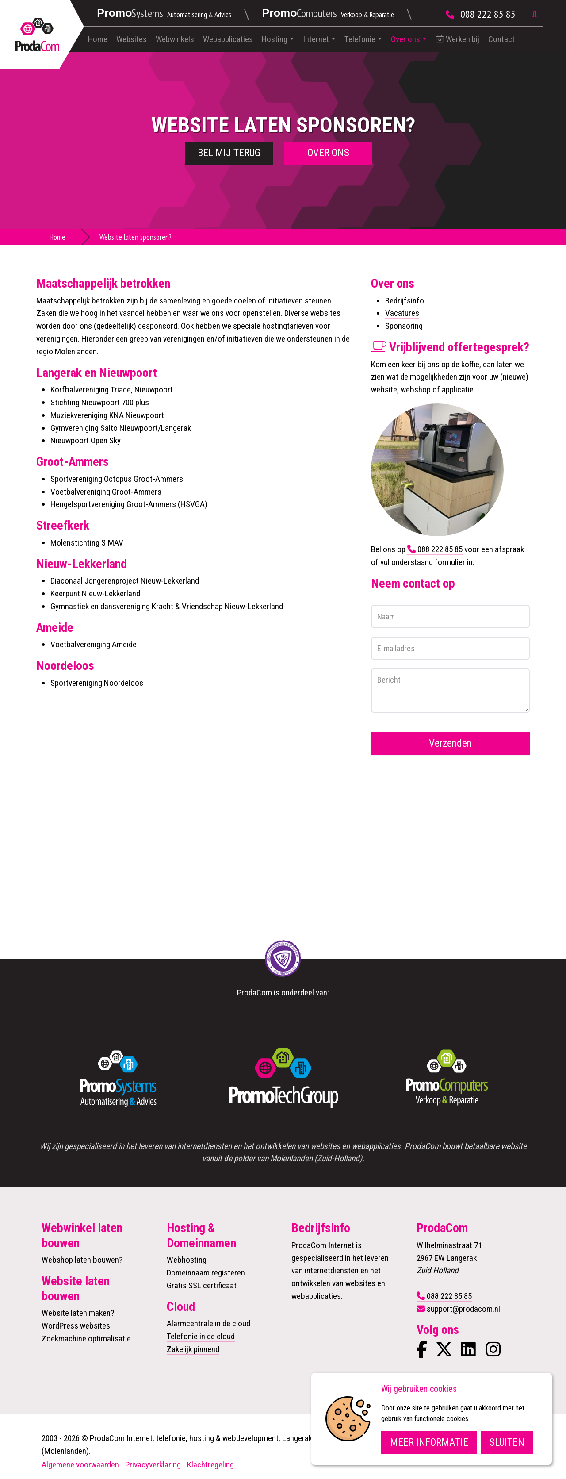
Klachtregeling (210, 1465)
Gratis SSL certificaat (202, 1285)
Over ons (405, 39)
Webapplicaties (228, 39)
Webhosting (187, 1260)
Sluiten (507, 1442)
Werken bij (457, 39)
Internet (316, 39)
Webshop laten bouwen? (82, 1260)
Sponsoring (404, 326)
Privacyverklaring (153, 1465)
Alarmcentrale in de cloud (208, 1323)
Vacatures (402, 313)
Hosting (274, 39)
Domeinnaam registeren (206, 1273)
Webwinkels (175, 39)
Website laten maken (76, 1313)
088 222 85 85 (488, 14)
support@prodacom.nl (463, 1309)
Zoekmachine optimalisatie (86, 1338)
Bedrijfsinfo (404, 301)
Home (97, 39)
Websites (131, 39)
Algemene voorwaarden (80, 1465)
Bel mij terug (229, 153)
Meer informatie (429, 1442)
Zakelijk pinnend (193, 1349)
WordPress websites (76, 1326)
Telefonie (359, 39)
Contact (501, 39)
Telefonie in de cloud (201, 1336)
